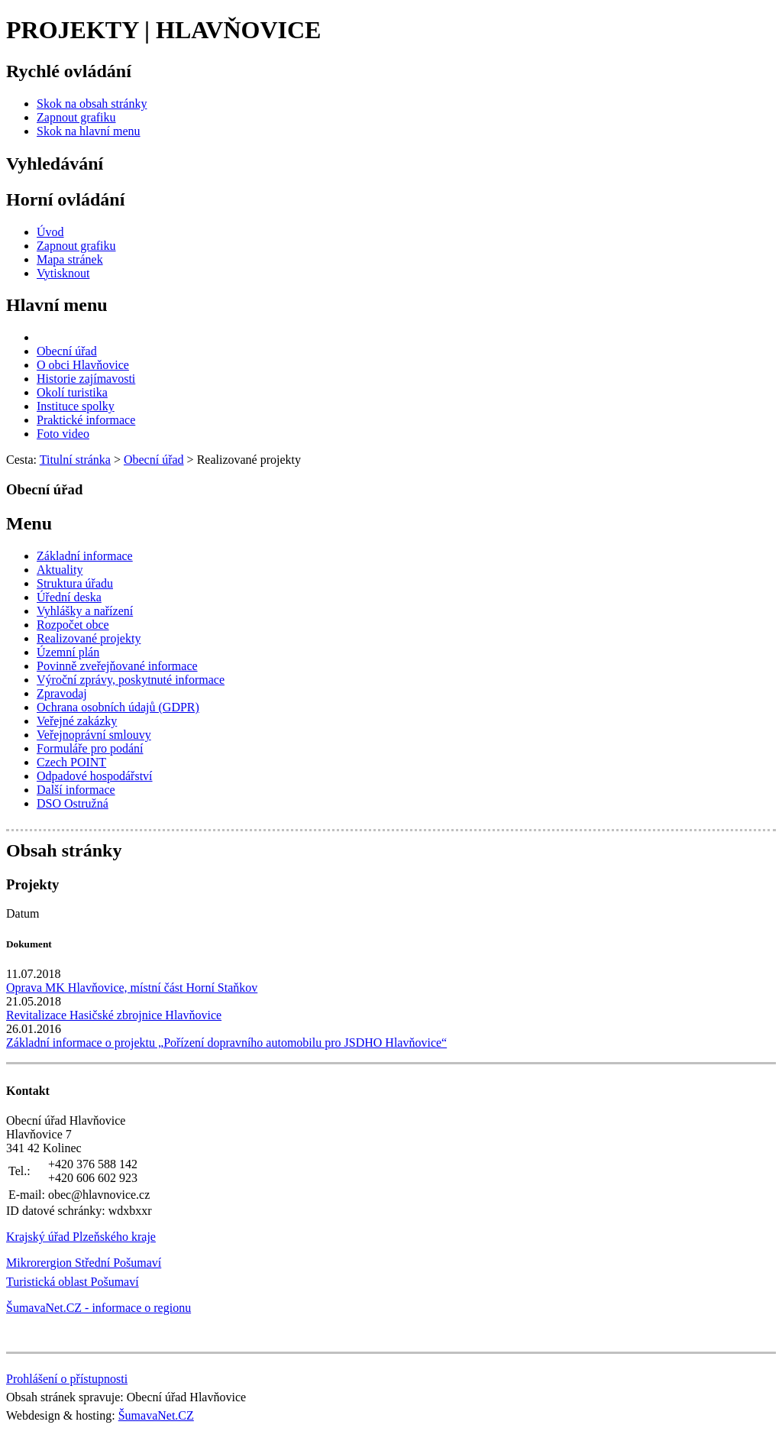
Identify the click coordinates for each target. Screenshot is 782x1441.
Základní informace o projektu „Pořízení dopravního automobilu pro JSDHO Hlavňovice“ (226, 1042)
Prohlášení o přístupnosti (67, 1378)
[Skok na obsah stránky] (92, 103)
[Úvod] (50, 231)
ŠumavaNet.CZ (156, 1415)
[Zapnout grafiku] (76, 117)
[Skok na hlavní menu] (89, 131)
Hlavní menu (57, 305)
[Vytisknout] (63, 273)
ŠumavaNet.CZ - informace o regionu (98, 1307)
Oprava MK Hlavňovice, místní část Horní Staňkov (131, 987)
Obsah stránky (63, 850)
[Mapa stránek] (70, 259)
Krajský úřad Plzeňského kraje (81, 1236)
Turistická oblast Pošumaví (72, 1281)
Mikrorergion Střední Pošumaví (83, 1262)
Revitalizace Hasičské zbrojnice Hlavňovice (113, 1015)
